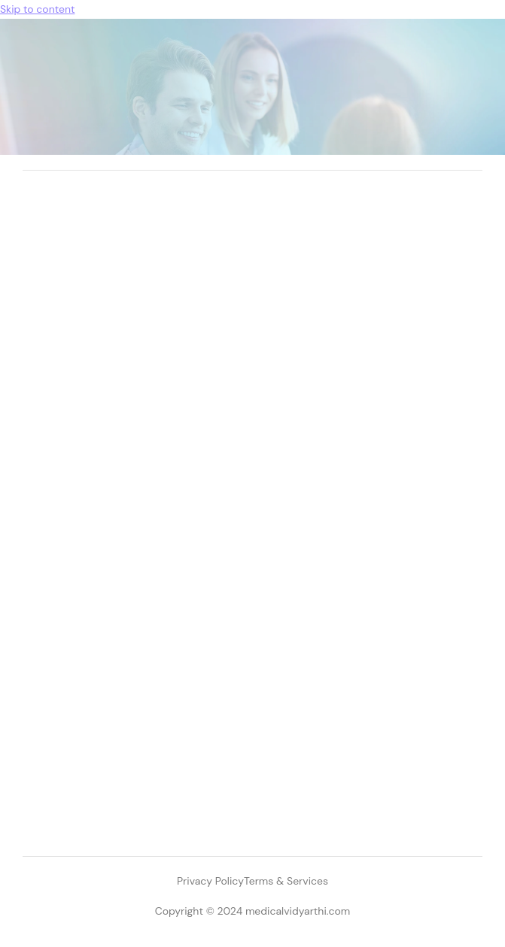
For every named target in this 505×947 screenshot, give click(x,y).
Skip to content (37, 9)
